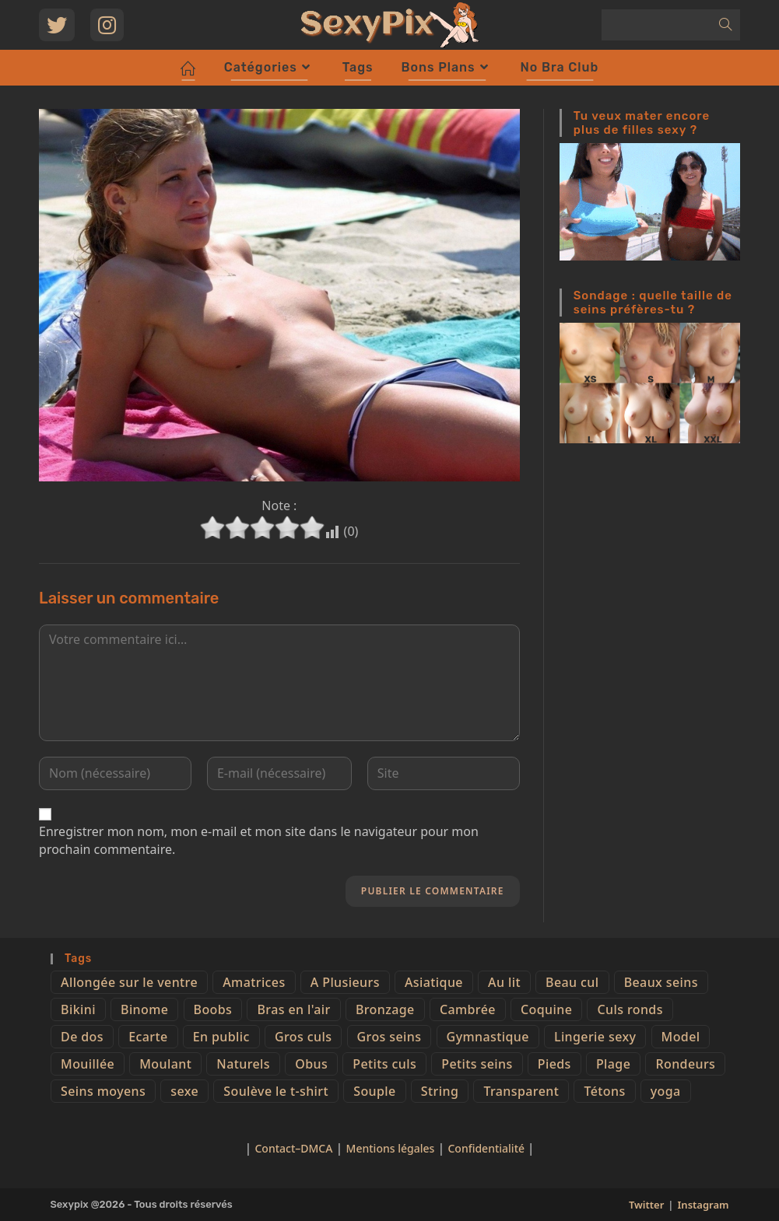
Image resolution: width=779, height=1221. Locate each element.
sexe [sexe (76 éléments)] (184, 1091)
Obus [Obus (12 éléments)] (311, 1063)
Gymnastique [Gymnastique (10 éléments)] (488, 1036)
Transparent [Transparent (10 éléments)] (521, 1091)
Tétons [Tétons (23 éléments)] (604, 1091)
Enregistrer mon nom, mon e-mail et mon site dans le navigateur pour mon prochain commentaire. (259, 840)
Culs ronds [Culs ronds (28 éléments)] (629, 1009)
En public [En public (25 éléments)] (221, 1036)
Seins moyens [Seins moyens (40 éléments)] (103, 1091)
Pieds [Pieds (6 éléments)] (554, 1063)
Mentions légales (390, 1148)
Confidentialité (487, 1148)
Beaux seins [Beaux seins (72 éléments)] (661, 982)
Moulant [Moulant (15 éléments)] (165, 1063)
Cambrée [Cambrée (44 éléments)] (468, 1009)
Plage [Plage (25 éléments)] (613, 1063)
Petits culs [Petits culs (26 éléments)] (384, 1063)
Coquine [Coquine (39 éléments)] (546, 1009)
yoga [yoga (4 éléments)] (666, 1091)
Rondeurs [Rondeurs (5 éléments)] (685, 1063)
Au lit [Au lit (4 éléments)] (504, 982)
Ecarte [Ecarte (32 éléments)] (147, 1036)
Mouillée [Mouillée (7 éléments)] (87, 1063)
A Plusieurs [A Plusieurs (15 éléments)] (345, 982)
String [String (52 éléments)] (439, 1091)
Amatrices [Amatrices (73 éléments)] (254, 982)
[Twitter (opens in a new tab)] (57, 25)
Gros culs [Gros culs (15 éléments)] (303, 1036)
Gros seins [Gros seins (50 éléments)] (389, 1036)
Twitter (646, 1205)
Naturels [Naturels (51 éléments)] (243, 1063)
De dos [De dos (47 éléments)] (82, 1036)
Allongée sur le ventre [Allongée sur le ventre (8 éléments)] (129, 982)
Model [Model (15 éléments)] (680, 1036)
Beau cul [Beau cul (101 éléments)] (572, 982)
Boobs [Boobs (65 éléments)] (213, 1009)
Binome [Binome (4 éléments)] (144, 1009)
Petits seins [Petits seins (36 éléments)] (476, 1063)
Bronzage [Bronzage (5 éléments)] (385, 1009)
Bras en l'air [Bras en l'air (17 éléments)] (293, 1009)
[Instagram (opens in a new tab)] (107, 25)
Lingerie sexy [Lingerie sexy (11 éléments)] (595, 1036)
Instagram (703, 1205)
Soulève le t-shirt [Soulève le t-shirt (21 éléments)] (275, 1091)
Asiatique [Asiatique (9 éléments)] (434, 982)
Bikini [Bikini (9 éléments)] (78, 1009)
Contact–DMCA (293, 1148)
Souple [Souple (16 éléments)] (374, 1091)
